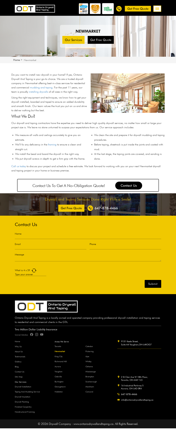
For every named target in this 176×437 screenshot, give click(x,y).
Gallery (18, 361)
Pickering (89, 351)
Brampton (89, 376)
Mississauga (90, 371)
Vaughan (58, 371)
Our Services (73, 40)
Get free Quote (137, 9)
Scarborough (91, 381)
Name (18, 234)
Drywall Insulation (22, 396)
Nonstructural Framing (25, 412)
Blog (17, 366)
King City (58, 356)
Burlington (59, 381)
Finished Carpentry (23, 406)
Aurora (58, 366)
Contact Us (129, 185)
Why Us (18, 346)
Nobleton (59, 391)
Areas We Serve (62, 342)
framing (52, 144)
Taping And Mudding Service (27, 391)
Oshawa (89, 366)
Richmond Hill (61, 361)
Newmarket (60, 351)
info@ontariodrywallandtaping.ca (137, 400)
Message (19, 254)
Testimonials (20, 356)
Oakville (58, 376)
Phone (93, 244)
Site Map (19, 376)
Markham (89, 386)
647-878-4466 (129, 394)
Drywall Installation (23, 386)
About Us (19, 351)
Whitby (88, 361)
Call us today (18, 166)
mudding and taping (41, 87)
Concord (89, 391)
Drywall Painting (22, 401)
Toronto (58, 346)
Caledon (89, 346)
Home (16, 59)
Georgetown (60, 386)
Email (18, 244)
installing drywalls (38, 91)
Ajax (87, 356)
